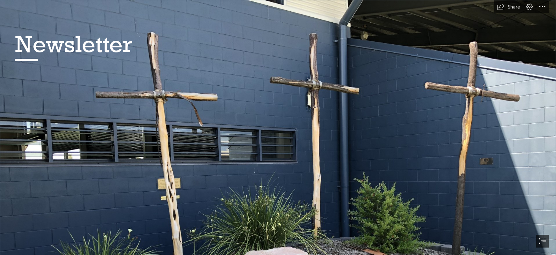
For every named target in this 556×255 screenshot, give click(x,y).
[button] (508, 6)
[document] (278, 127)
